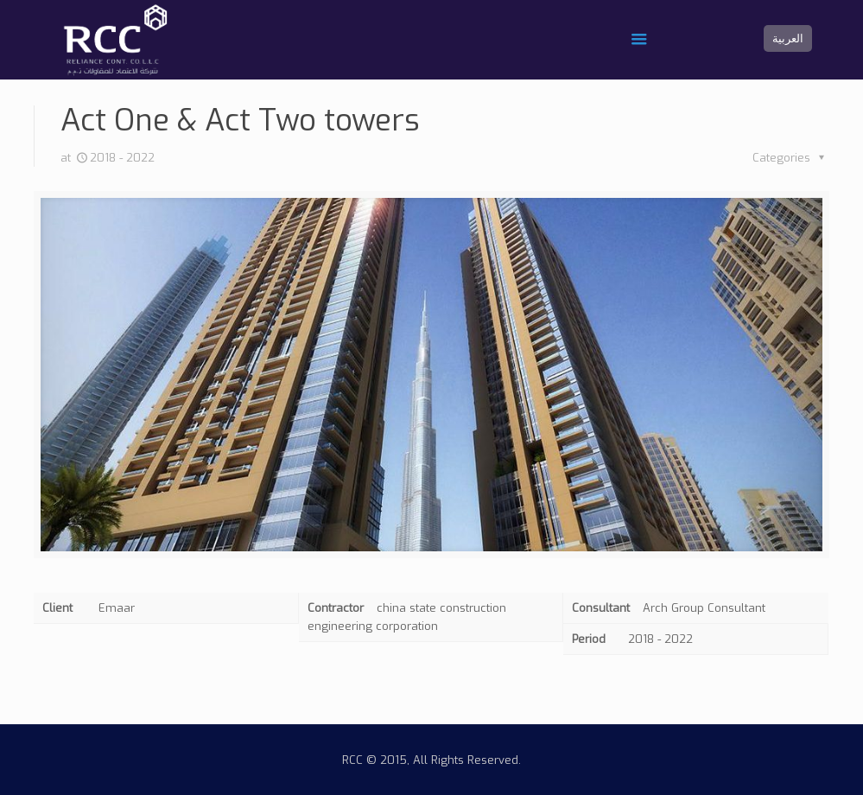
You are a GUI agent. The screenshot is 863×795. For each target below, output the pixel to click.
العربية (787, 38)
